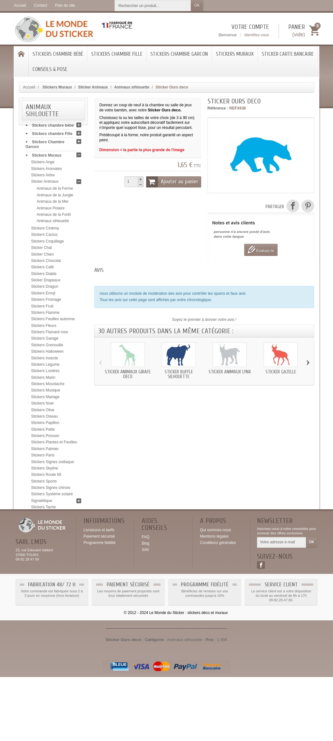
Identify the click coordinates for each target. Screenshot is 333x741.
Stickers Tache (43, 509)
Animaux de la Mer (52, 203)
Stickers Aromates (46, 170)
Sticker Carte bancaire (288, 54)
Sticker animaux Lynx (230, 372)
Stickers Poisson (45, 437)
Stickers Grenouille (47, 347)
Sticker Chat (41, 249)
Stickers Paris (42, 457)
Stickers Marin (43, 379)
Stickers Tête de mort (49, 515)
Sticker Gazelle (281, 372)
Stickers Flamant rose (49, 334)
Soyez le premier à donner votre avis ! (204, 319)
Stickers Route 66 (46, 476)
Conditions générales (218, 607)
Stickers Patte (43, 431)
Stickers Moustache (48, 386)
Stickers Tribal (43, 522)
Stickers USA (42, 528)
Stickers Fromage (46, 301)
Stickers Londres (45, 372)
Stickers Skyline (44, 470)
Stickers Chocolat (46, 262)
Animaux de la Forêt (54, 216)
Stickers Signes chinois (50, 489)
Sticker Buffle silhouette (179, 374)
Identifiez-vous (256, 35)
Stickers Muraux (235, 54)
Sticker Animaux (45, 183)
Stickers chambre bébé (57, 54)
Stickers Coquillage (47, 243)
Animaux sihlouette (53, 223)
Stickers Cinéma (45, 230)
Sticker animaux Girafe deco (128, 374)
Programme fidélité (99, 607)
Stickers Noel (42, 405)
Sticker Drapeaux (45, 282)
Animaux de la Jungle (55, 197)
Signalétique (41, 502)
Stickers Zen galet (46, 541)
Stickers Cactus (44, 236)
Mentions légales (214, 600)
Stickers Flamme (45, 314)
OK (197, 5)
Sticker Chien (42, 256)
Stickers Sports (44, 483)
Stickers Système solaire (52, 496)
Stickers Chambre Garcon (179, 54)
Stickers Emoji (43, 295)
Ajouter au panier (172, 181)
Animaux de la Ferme (55, 190)
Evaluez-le (261, 250)
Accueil (29, 87)
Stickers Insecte (44, 359)
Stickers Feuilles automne (53, 321)
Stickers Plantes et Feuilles (54, 444)
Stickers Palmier (45, 450)
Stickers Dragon (44, 288)
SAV (145, 614)
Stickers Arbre (43, 177)
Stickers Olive (42, 411)
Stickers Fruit (42, 308)
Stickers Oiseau (44, 418)
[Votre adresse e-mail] (281, 606)
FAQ (145, 601)
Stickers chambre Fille (116, 54)
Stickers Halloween (47, 353)
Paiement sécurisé (99, 600)
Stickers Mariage (45, 399)
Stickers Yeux (42, 535)
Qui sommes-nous (215, 594)
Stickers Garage (45, 340)
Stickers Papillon (45, 424)
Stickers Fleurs (43, 327)
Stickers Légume (45, 366)
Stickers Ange (42, 164)
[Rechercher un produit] (153, 5)
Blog (145, 607)
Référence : (218, 108)
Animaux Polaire (50, 210)
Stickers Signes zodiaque (52, 463)
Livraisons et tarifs (98, 594)
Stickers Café (42, 269)
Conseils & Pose (49, 69)
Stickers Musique (45, 392)
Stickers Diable (44, 275)
